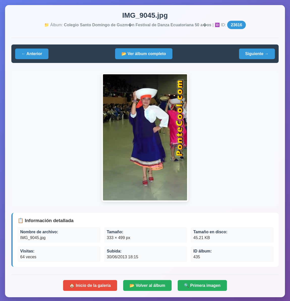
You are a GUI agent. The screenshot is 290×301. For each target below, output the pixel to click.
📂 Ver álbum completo (143, 54)
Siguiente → (257, 54)
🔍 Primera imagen (202, 285)
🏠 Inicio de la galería (90, 285)
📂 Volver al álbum (147, 285)
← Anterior (31, 54)
